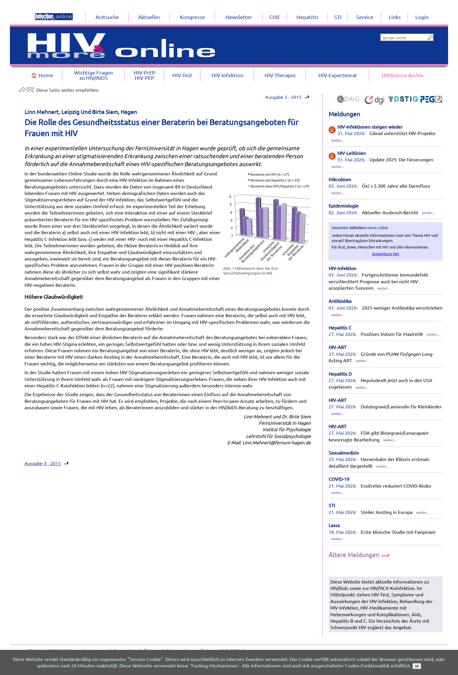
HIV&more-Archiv (402, 75)
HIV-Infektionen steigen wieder (370, 127)
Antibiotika (340, 301)
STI (332, 505)
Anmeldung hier (385, 253)
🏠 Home (42, 75)
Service (364, 17)
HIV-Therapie (280, 75)
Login (421, 17)
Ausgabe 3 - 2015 (283, 97)
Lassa (334, 525)
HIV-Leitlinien (351, 153)
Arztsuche (107, 17)
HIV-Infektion (342, 268)
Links (395, 17)
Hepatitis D (340, 374)
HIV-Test (182, 75)
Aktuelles (149, 17)
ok (417, 666)
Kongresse (192, 17)
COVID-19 (339, 479)
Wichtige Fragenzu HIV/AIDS (93, 75)
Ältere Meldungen (360, 554)
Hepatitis (307, 17)
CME (274, 17)
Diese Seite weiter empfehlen (58, 90)
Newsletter (238, 17)
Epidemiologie (343, 205)
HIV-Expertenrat (337, 75)
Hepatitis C (340, 327)
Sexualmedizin (344, 452)
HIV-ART (337, 347)
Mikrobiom (340, 179)
